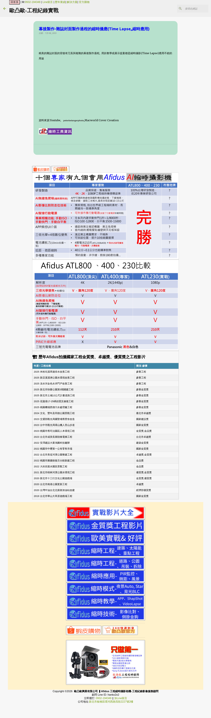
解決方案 (72, 2)
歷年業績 (60, 2)
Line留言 (48, 2)
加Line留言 (120, 698)
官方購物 (84, 2)
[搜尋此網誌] (191, 9)
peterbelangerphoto (73, 120)
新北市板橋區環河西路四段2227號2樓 (111, 701)
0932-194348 (32, 2)
